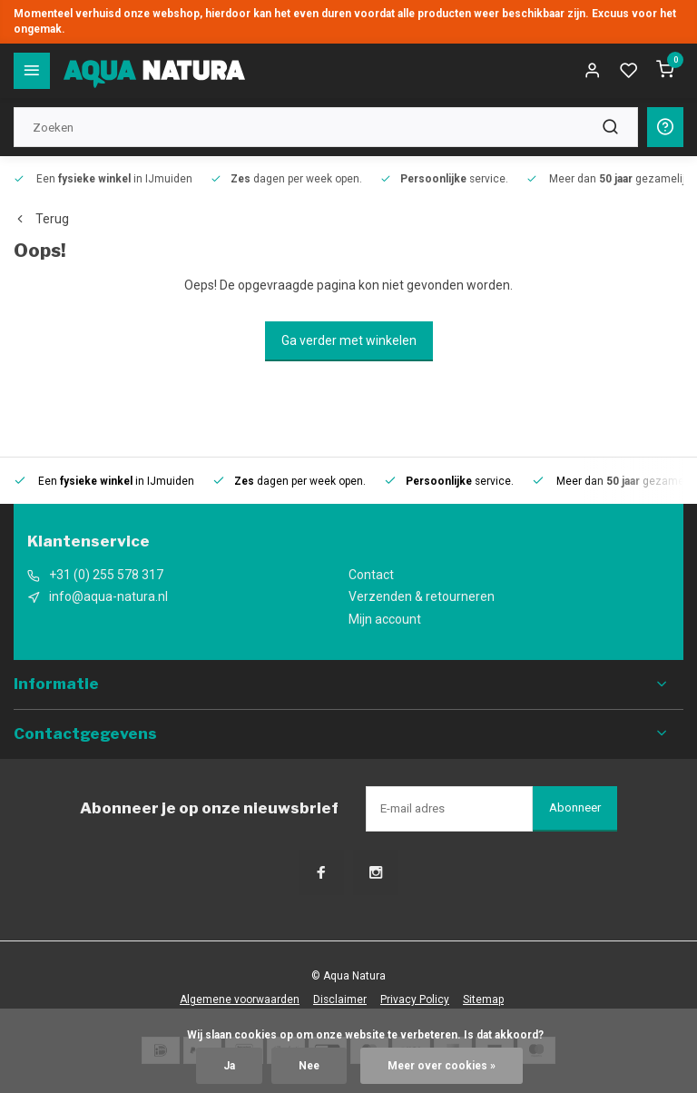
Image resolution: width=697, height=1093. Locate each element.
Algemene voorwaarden (239, 999)
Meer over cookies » (442, 1065)
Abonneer (575, 807)
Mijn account (384, 619)
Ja (229, 1065)
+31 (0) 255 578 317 (106, 574)
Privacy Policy (414, 999)
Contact (371, 574)
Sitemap (483, 999)
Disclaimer (340, 999)
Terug (41, 219)
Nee (309, 1065)
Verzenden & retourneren (421, 596)
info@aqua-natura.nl (108, 596)
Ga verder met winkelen (349, 340)
